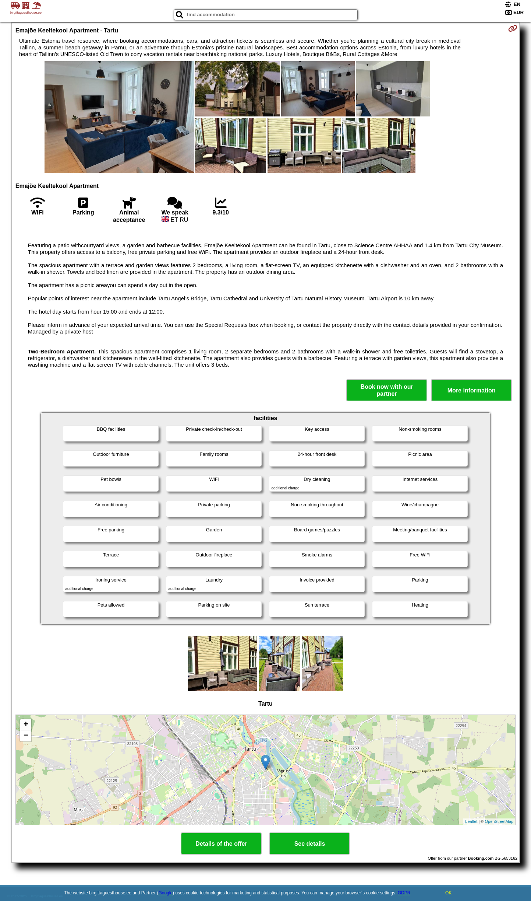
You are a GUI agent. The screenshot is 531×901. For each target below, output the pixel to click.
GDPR (404, 892)
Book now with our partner (387, 390)
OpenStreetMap (499, 821)
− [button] (26, 735)
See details (309, 844)
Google (165, 892)
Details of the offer (221, 844)
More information (471, 390)
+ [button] (26, 724)
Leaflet (471, 821)
